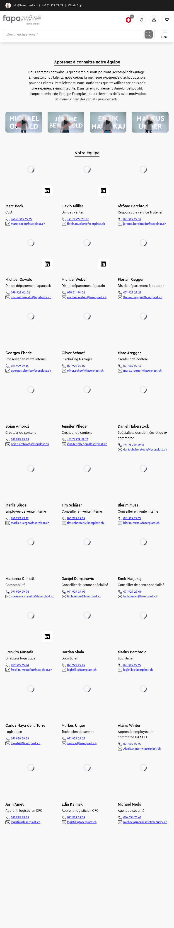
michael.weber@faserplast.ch (86, 297)
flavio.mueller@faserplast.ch (86, 223)
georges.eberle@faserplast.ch (31, 370)
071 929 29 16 (132, 366)
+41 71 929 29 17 (77, 439)
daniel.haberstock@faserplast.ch (145, 449)
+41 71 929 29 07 (78, 219)
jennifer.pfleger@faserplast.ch (87, 444)
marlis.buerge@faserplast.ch (30, 523)
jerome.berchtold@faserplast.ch (144, 223)
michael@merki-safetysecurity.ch (145, 822)
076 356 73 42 (132, 817)
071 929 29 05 (20, 591)
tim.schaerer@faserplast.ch (85, 523)
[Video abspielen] (23, 122)
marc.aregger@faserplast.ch (142, 370)
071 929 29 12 (20, 518)
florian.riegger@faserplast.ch (142, 297)
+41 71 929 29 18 (133, 444)
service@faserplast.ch (82, 743)
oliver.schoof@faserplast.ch (85, 370)
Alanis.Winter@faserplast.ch (142, 748)
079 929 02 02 (20, 292)
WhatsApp (75, 5)
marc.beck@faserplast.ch (28, 223)
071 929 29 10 (132, 219)
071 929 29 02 (76, 366)
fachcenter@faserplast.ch (84, 596)
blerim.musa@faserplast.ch (141, 523)
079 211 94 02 (76, 292)
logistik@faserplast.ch (82, 669)
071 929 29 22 (132, 518)
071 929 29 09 (76, 591)
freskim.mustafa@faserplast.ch (31, 669)
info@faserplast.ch (21, 5)
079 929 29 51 (20, 665)
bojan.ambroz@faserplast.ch (30, 444)
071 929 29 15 (20, 366)
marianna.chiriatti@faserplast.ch (32, 596)
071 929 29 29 (132, 292)
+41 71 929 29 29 (52, 5)
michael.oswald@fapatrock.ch (31, 297)
